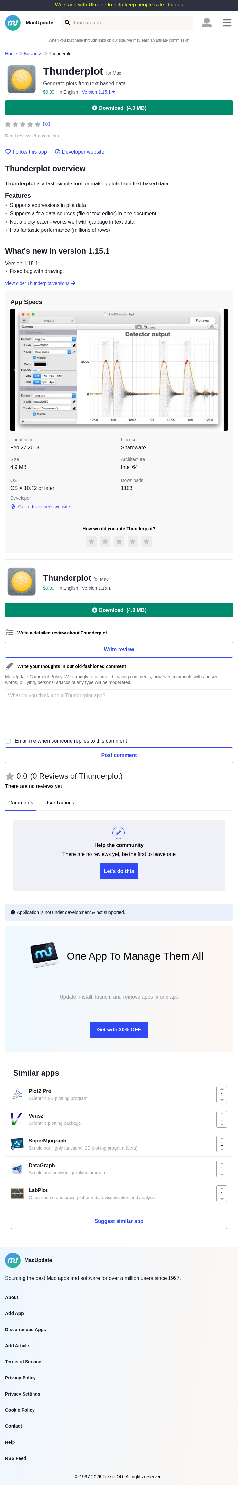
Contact (13, 1426)
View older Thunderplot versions (40, 283)
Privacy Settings (22, 1394)
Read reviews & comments (32, 136)
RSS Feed (15, 1458)
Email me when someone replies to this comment (71, 741)
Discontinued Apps (25, 1329)
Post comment (119, 755)
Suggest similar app (118, 1221)
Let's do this (119, 871)
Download (118, 107)
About (11, 1297)
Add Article (17, 1346)
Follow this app (26, 152)
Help (10, 1442)
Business (33, 54)
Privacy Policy (20, 1378)
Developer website (80, 152)
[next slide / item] (223, 370)
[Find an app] (67, 23)
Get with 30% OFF (119, 1029)
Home (11, 54)
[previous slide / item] (14, 370)
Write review (119, 649)
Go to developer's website (40, 507)
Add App (14, 1313)
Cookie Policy (20, 1410)
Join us (175, 4)
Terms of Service (23, 1362)
